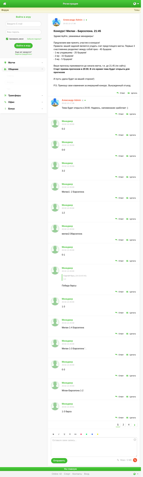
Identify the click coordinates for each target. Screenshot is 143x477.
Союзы (10, 76)
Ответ (121, 93)
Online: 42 (57, 474)
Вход (86, 474)
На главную (70, 469)
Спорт (67, 474)
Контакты (77, 474)
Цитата (132, 93)
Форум (10, 82)
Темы (137, 10)
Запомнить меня (16, 39)
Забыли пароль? (34, 39)
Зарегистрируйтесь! (23, 54)
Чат (9, 89)
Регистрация (70, 3)
